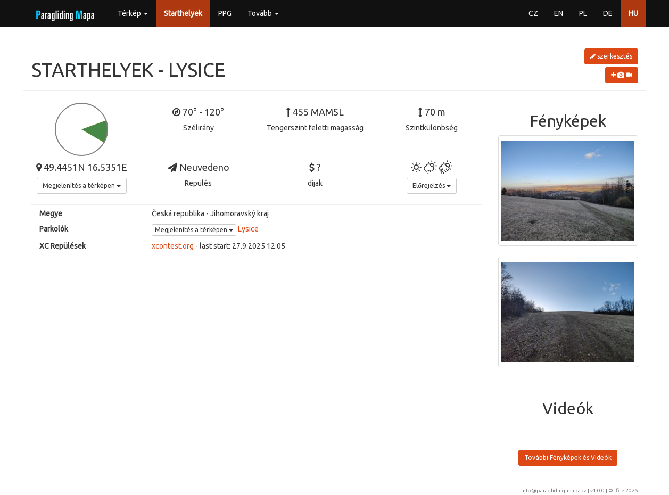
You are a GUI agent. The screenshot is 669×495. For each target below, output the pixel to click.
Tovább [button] (263, 13)
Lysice (248, 229)
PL (583, 13)
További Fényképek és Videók (568, 457)
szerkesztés (611, 56)
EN (558, 13)
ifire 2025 (626, 490)
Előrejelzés (431, 185)
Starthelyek (183, 13)
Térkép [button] (133, 13)
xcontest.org (173, 246)
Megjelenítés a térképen (82, 185)
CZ (533, 13)
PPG (225, 13)
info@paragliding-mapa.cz (554, 490)
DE (608, 13)
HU (633, 13)
